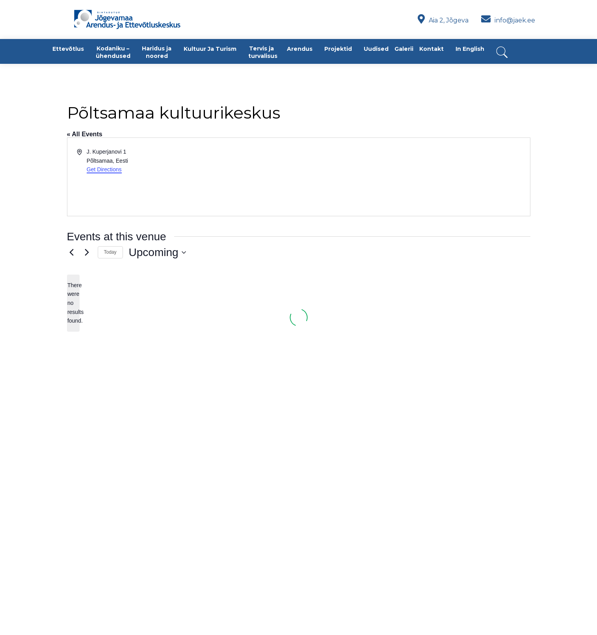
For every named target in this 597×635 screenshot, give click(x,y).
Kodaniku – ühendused (113, 52)
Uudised (376, 48)
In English (470, 48)
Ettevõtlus (68, 48)
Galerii (403, 48)
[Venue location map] (414, 176)
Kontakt (431, 48)
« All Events (84, 134)
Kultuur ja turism (210, 48)
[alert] (73, 303)
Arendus (299, 48)
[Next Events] (87, 252)
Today (110, 252)
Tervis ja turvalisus (262, 52)
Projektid (338, 48)
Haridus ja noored (156, 52)
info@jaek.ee (508, 20)
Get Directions (104, 169)
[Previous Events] (71, 252)
